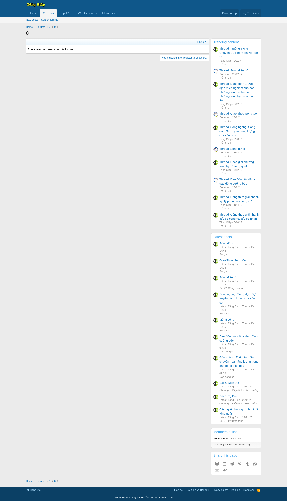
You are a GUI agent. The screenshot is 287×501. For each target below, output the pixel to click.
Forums (48, 13)
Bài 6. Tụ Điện (228, 396)
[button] (72, 13)
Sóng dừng (226, 243)
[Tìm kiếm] (250, 13)
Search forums (49, 19)
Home (33, 13)
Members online (225, 432)
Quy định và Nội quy (197, 489)
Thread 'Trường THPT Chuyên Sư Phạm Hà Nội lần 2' (238, 53)
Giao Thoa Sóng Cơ (232, 260)
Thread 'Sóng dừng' (232, 148)
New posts (32, 19)
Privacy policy (220, 489)
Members (108, 13)
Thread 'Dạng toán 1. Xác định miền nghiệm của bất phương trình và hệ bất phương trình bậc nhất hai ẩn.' (236, 92)
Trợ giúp (235, 489)
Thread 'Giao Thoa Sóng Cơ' (238, 113)
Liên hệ (178, 489)
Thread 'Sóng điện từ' (233, 70)
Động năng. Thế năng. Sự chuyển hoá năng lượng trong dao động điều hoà (238, 361)
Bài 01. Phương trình (231, 420)
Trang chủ (249, 489)
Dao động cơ (226, 351)
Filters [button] (200, 41)
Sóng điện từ (227, 277)
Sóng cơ (224, 254)
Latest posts (222, 237)
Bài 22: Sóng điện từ (231, 288)
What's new (85, 13)
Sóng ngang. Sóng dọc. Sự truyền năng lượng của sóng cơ (238, 298)
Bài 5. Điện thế (229, 382)
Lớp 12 (64, 13)
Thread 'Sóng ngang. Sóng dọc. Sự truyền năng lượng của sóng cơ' (237, 131)
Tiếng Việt (34, 489)
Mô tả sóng (226, 319)
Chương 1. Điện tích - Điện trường (238, 390)
